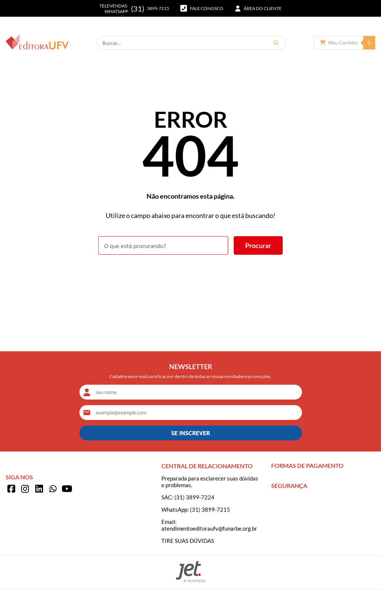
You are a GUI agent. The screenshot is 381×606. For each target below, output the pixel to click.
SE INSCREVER (190, 433)
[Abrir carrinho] (344, 43)
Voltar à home (190, 275)
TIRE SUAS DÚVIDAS (187, 540)
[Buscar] (276, 42)
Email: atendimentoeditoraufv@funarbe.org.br (209, 525)
